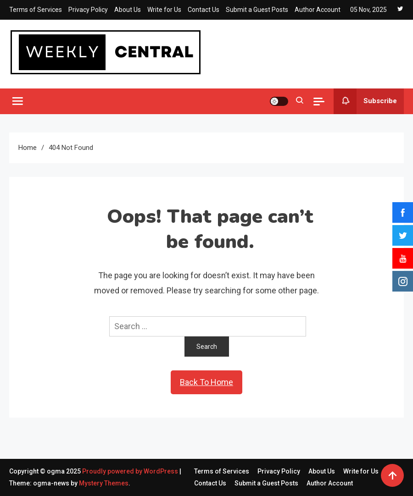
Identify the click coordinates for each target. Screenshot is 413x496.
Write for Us (164, 9)
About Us (127, 9)
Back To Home (206, 382)
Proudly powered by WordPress (130, 471)
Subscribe (365, 101)
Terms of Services (35, 9)
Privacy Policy (88, 9)
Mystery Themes (103, 483)
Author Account (317, 9)
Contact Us (203, 9)
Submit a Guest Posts (257, 9)
